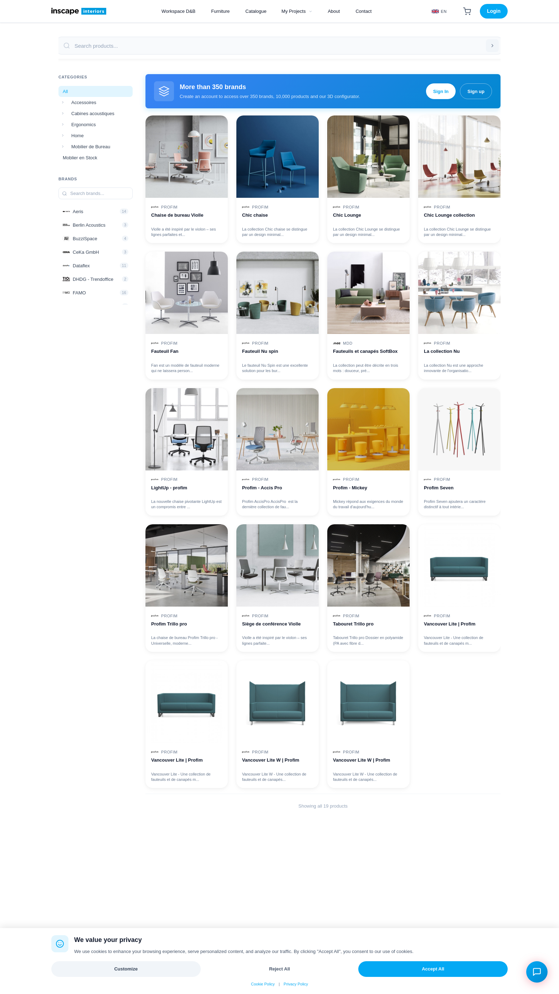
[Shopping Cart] (467, 11)
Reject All (279, 969)
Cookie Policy (263, 984)
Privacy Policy (296, 984)
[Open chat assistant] (537, 972)
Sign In (440, 91)
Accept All (433, 969)
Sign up (475, 91)
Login (494, 11)
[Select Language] (439, 11)
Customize (126, 969)
